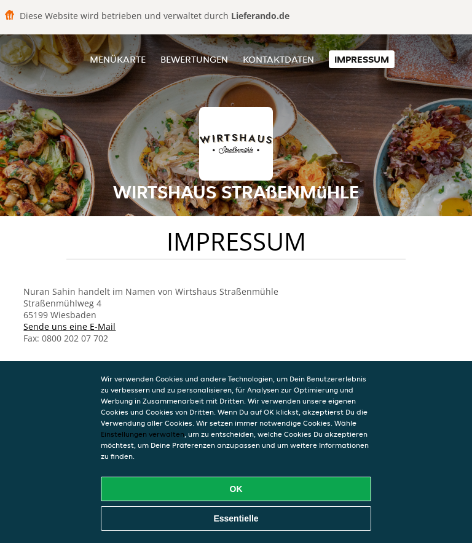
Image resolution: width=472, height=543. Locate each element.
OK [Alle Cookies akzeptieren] (236, 489)
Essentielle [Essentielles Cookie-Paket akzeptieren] (235, 518)
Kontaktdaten (278, 59)
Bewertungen (194, 59)
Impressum (361, 59)
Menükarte (118, 59)
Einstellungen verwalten (142, 434)
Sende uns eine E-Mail (69, 326)
